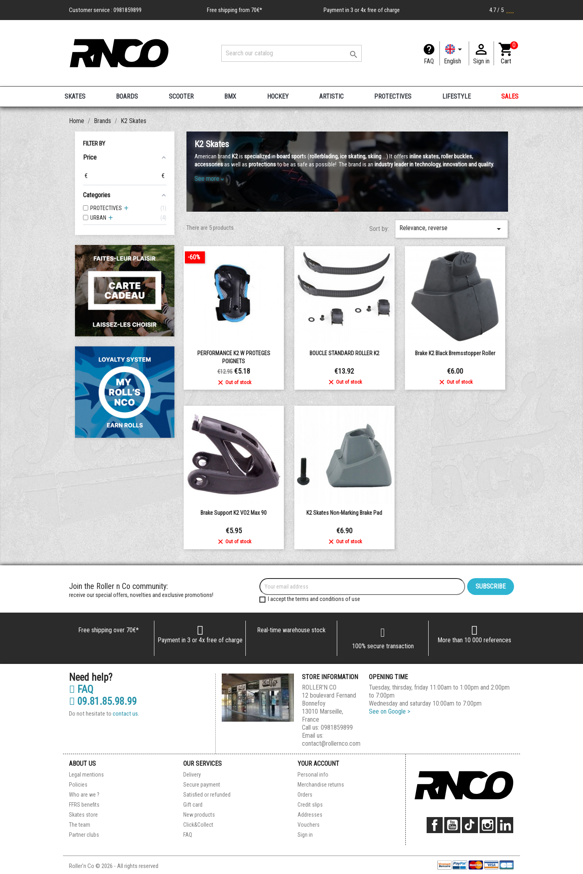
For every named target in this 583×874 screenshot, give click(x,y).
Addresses (310, 814)
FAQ (429, 61)
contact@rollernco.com (331, 743)
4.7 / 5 (501, 10)
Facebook (435, 825)
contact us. (126, 713)
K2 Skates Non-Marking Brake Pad (344, 513)
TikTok (470, 825)
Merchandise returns (321, 784)
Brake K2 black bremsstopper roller (455, 353)
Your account (318, 763)
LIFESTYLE (456, 96)
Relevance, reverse (451, 229)
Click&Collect (198, 824)
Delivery (192, 774)
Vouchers (309, 824)
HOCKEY (278, 96)
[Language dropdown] (454, 53)
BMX (230, 96)
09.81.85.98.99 (103, 702)
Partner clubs (84, 835)
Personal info (313, 774)
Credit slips (310, 804)
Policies (78, 784)
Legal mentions (86, 774)
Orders (305, 794)
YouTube (452, 825)
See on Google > (389, 711)
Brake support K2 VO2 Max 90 (233, 513)
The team (79, 824)
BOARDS (127, 96)
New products (199, 814)
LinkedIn (505, 825)
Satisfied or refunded (207, 794)
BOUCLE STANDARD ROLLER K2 (344, 353)
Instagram (488, 825)
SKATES (75, 96)
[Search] (291, 53)
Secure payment (201, 784)
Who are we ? (84, 794)
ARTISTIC (331, 96)
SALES (509, 96)
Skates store (83, 814)
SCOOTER (181, 96)
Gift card (192, 804)
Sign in (305, 835)
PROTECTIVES (392, 96)
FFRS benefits (84, 804)
